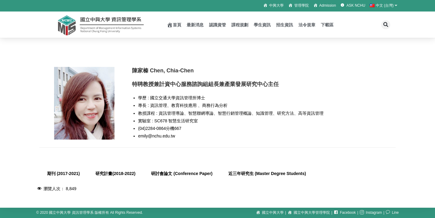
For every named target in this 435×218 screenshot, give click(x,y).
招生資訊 (284, 24)
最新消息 (195, 24)
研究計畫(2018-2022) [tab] (115, 173)
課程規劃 (239, 24)
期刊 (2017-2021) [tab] (63, 173)
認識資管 (217, 24)
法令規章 (306, 24)
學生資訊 (262, 24)
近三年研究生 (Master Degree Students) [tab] (267, 173)
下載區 (327, 24)
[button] (385, 24)
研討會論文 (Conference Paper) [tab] (181, 173)
